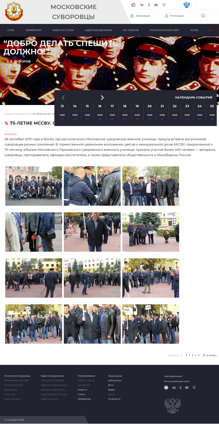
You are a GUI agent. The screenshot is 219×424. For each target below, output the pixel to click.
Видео (111, 390)
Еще (210, 30)
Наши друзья (115, 376)
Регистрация (178, 15)
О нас (10, 30)
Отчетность (114, 399)
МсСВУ (194, 30)
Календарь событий (192, 75)
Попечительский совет (164, 30)
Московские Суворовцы (73, 12)
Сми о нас (9, 394)
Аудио (111, 394)
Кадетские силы (49, 399)
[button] (109, 96)
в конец (211, 355)
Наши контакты (12, 399)
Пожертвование (86, 376)
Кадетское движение (98, 30)
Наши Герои (10, 390)
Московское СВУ (13, 385)
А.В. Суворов (130, 30)
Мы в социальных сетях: (177, 381)
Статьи (81, 394)
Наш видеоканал (173, 376)
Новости (82, 390)
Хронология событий (52, 381)
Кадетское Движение (52, 376)
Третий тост (84, 385)
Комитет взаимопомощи (54, 394)
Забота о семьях (86, 381)
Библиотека (114, 381)
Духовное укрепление (53, 390)
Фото (111, 385)
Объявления (33, 30)
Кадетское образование (54, 385)
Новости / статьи (63, 30)
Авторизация (144, 15)
